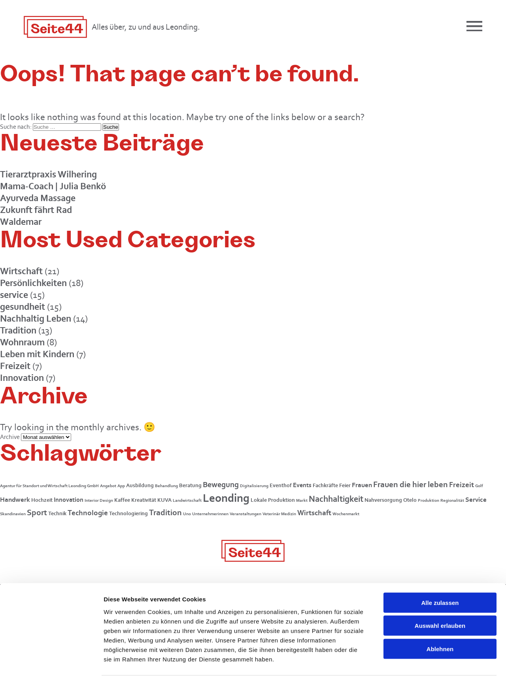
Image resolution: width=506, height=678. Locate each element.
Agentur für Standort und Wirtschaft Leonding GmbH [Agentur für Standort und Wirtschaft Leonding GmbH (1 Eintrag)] (49, 485)
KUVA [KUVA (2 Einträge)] (164, 500)
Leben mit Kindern (37, 354)
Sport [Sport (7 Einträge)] (37, 512)
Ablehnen (440, 620)
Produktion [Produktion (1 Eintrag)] (428, 500)
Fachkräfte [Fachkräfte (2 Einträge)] (325, 485)
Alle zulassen (440, 574)
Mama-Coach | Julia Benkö (53, 186)
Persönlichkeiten (33, 282)
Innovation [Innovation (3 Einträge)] (68, 499)
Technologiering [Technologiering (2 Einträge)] (128, 513)
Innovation (22, 377)
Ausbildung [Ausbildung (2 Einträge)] (140, 485)
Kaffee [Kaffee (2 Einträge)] (122, 500)
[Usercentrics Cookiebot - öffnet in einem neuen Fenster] (51, 663)
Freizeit (15, 365)
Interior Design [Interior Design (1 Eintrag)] (99, 500)
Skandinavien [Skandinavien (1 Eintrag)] (13, 513)
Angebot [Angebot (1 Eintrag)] (108, 485)
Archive (10, 437)
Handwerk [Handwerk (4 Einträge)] (15, 499)
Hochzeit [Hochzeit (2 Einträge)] (42, 500)
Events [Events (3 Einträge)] (302, 485)
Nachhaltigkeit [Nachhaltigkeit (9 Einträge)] (336, 498)
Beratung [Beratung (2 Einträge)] (190, 485)
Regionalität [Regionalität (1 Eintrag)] (452, 500)
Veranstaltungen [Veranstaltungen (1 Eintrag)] (245, 513)
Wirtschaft (21, 271)
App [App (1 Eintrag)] (121, 485)
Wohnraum (22, 342)
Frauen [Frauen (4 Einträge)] (362, 485)
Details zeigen (420, 662)
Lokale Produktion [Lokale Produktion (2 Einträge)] (273, 500)
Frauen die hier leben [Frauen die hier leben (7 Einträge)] (410, 484)
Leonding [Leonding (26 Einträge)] (226, 498)
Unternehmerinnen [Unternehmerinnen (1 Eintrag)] (210, 513)
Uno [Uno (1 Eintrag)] (187, 513)
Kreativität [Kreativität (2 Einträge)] (143, 500)
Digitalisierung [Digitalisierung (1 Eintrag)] (254, 485)
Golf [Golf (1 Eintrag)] (479, 485)
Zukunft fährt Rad (36, 209)
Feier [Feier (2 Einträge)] (345, 485)
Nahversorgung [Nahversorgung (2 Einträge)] (383, 500)
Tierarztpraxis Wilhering (48, 174)
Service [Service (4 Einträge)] (476, 499)
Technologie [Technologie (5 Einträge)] (88, 512)
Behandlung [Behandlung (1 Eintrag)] (166, 485)
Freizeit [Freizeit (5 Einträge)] (461, 484)
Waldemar (21, 221)
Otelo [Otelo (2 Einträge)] (410, 500)
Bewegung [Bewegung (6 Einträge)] (221, 484)
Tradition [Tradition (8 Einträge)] (165, 512)
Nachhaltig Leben (35, 318)
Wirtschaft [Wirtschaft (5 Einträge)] (314, 512)
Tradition (18, 330)
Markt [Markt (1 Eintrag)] (302, 500)
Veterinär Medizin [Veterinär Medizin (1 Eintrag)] (279, 513)
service (14, 294)
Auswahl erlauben (440, 597)
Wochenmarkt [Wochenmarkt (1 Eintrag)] (345, 513)
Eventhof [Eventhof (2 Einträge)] (281, 485)
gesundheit (22, 306)
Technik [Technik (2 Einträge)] (57, 513)
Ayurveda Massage (38, 197)
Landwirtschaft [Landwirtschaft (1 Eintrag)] (187, 500)
